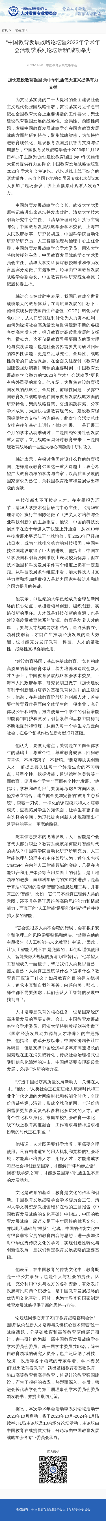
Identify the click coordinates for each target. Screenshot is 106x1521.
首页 (5, 30)
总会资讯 (21, 30)
